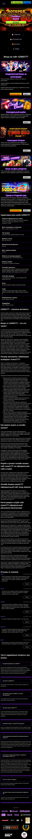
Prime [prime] (16, 48)
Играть (16, 22)
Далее (25, 94)
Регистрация (18, 2)
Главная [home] (16, 35)
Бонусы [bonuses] (16, 44)
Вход (27, 2)
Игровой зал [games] (16, 39)
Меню (4, 3)
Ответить (27, 584)
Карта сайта (16, 807)
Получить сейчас (15, 94)
